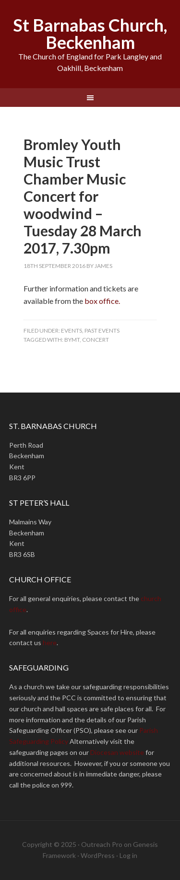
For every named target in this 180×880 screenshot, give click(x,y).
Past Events (102, 330)
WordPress (98, 855)
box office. (102, 300)
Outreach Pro (101, 844)
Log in (128, 855)
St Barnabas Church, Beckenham (90, 33)
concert (95, 339)
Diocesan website (117, 752)
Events (71, 330)
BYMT (72, 339)
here (50, 642)
